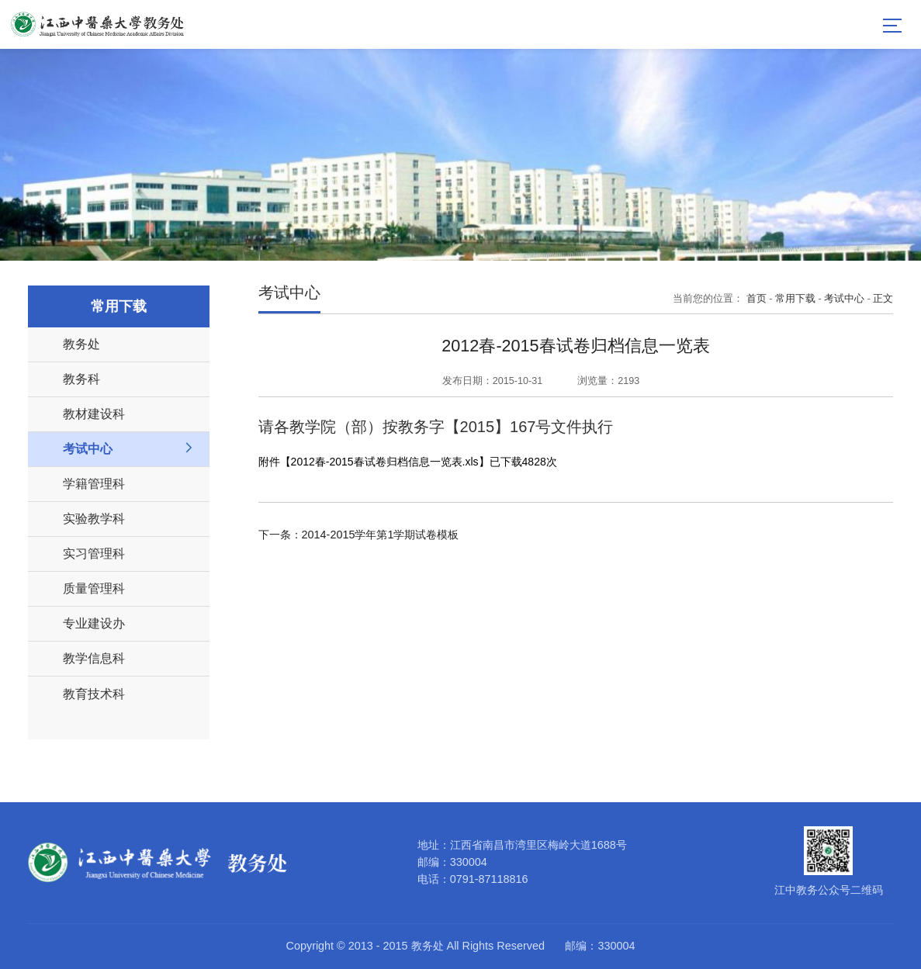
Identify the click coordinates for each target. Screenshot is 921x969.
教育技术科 (94, 693)
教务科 (81, 378)
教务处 (81, 343)
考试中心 (88, 448)
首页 (756, 298)
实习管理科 (94, 553)
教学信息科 (94, 658)
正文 (883, 298)
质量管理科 (94, 588)
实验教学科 (94, 518)
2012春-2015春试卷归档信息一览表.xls (385, 461)
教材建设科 (94, 413)
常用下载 (795, 298)
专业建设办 (94, 623)
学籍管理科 (94, 483)
